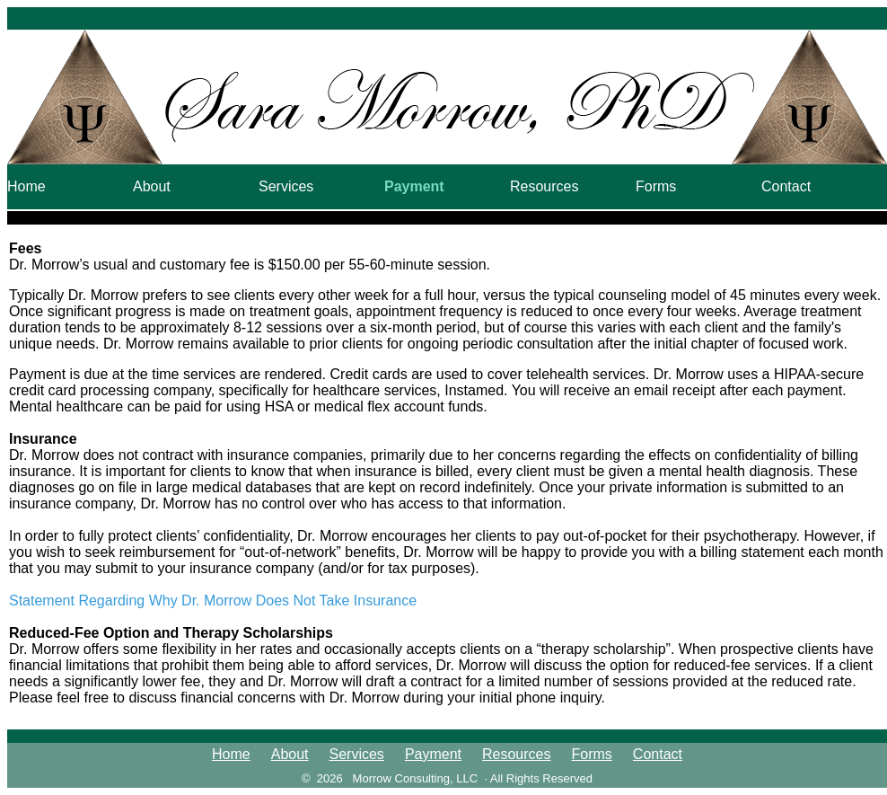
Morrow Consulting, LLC (415, 778)
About (152, 186)
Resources (544, 186)
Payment (414, 186)
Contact (786, 186)
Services (286, 186)
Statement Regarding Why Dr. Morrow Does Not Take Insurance (213, 600)
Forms (656, 186)
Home (26, 186)
